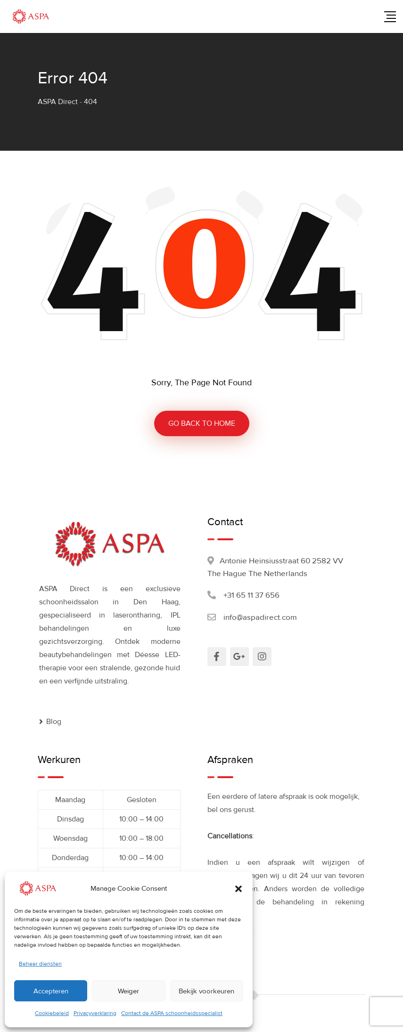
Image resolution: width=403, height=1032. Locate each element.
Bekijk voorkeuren (206, 991)
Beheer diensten (40, 963)
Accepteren (50, 991)
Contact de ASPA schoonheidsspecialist (171, 1013)
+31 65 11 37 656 (251, 595)
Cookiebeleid (52, 1013)
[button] (238, 888)
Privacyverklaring (95, 1013)
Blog (53, 721)
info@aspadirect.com (260, 617)
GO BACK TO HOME (201, 423)
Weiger (128, 991)
